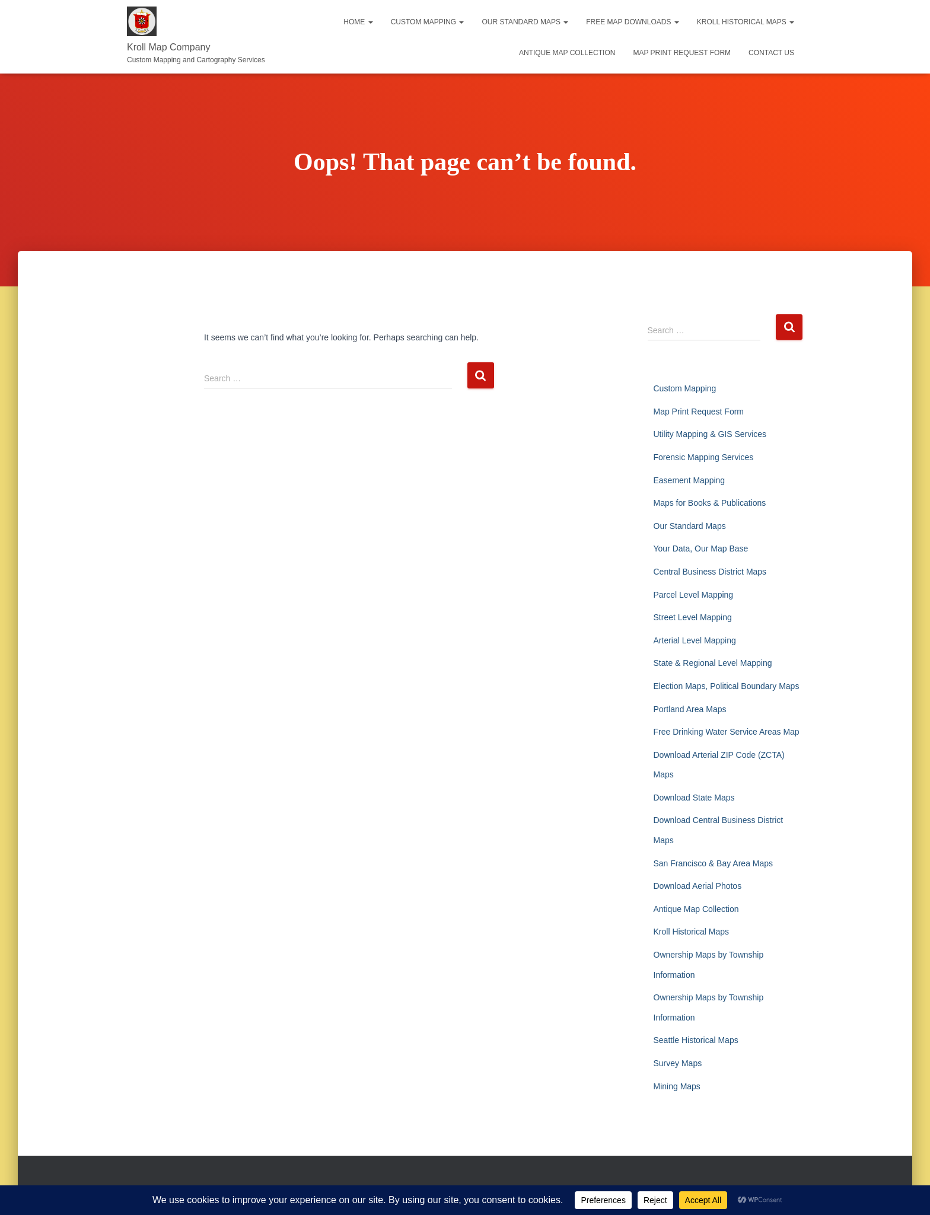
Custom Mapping (427, 22)
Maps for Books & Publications (710, 503)
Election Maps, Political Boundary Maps (727, 686)
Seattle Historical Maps (696, 1040)
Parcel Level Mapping (694, 594)
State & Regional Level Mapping (713, 663)
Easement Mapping (689, 480)
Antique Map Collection (567, 53)
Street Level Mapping (693, 617)
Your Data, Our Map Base (701, 548)
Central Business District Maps (710, 571)
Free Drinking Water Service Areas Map (727, 731)
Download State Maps (694, 797)
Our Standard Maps (525, 22)
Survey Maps (678, 1063)
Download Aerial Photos (698, 886)
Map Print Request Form (682, 53)
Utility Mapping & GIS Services (710, 434)
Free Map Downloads (632, 22)
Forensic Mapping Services (704, 457)
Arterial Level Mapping (695, 640)
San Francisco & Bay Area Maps (713, 863)
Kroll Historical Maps (745, 22)
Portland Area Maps (690, 709)
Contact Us (771, 53)
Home (357, 22)
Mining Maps (677, 1086)
